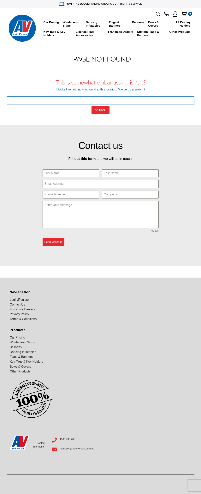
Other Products (179, 31)
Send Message (53, 241)
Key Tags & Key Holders (54, 33)
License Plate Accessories (85, 33)
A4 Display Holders (183, 23)
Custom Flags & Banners (148, 33)
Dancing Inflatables (93, 23)
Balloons (138, 22)
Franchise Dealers (120, 31)
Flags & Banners (115, 23)
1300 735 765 (67, 439)
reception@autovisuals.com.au (77, 448)
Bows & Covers (153, 23)
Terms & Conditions (23, 319)
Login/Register (20, 299)
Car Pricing (51, 22)
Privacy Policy (19, 314)
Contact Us (17, 304)
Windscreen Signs (71, 23)
